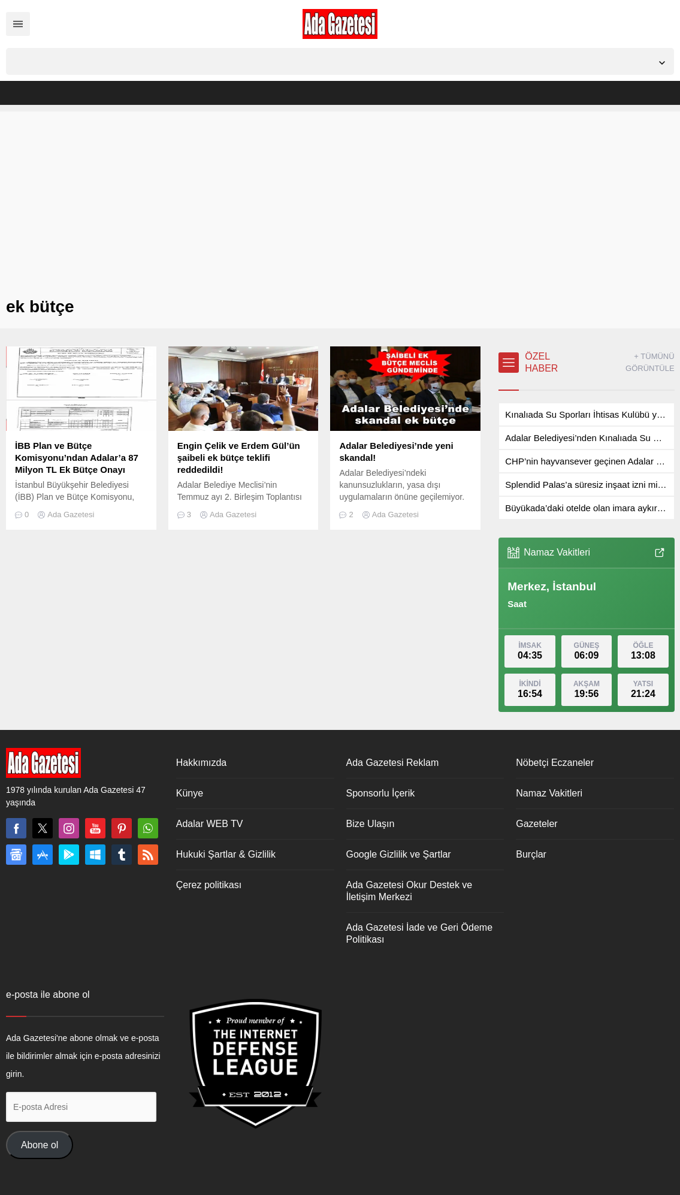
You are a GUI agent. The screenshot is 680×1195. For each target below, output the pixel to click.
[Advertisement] (340, 195)
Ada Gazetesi (70, 514)
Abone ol (39, 1145)
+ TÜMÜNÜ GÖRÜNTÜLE (650, 362)
